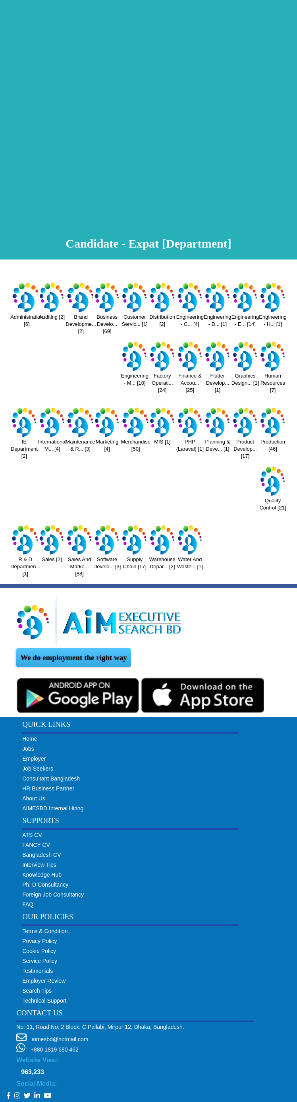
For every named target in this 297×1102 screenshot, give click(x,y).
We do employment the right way (73, 657)
